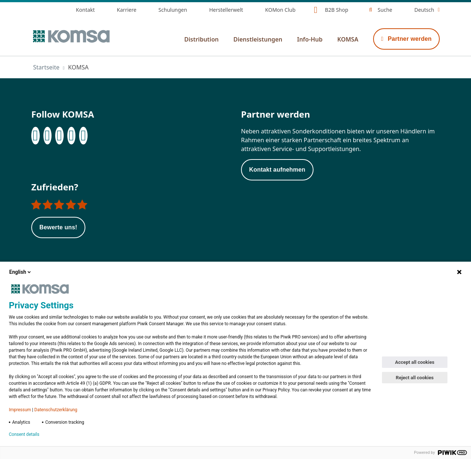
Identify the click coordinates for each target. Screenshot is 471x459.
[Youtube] (83, 135)
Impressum (20, 409)
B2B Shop (336, 9)
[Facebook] (35, 135)
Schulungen (173, 9)
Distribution (201, 39)
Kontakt (85, 9)
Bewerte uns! (58, 227)
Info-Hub (309, 39)
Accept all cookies (415, 362)
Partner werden (406, 39)
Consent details (24, 434)
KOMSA (347, 39)
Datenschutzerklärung (55, 409)
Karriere (127, 9)
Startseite (46, 67)
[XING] (71, 135)
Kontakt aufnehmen (277, 169)
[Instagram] (59, 135)
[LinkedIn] (47, 135)
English (20, 272)
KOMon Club (280, 9)
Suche (385, 9)
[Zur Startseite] (70, 36)
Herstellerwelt (226, 9)
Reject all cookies (415, 377)
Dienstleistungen (257, 39)
